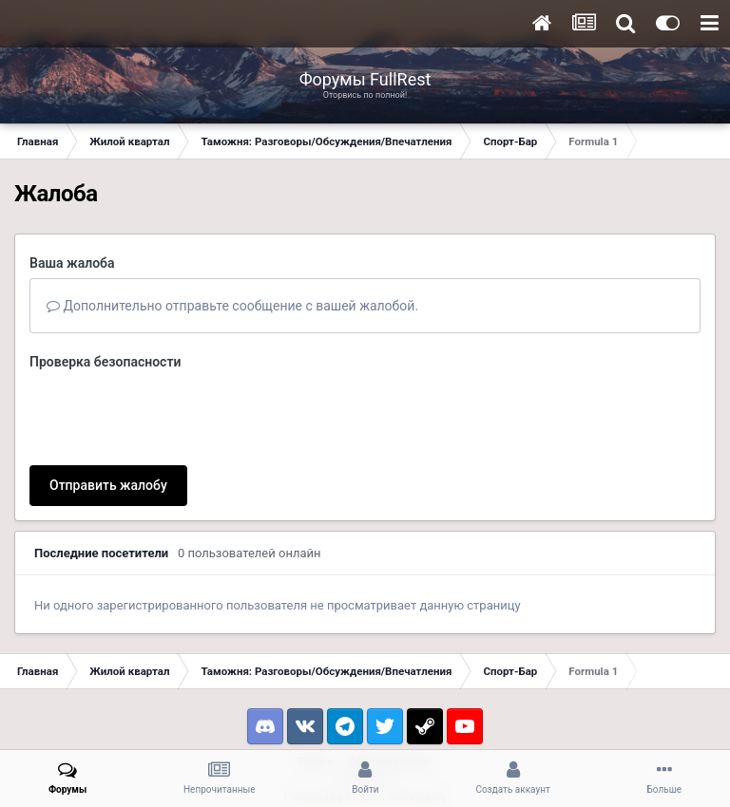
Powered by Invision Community (365, 722)
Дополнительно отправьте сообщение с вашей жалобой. (232, 305)
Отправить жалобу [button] (108, 411)
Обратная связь (390, 688)
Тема (316, 688)
